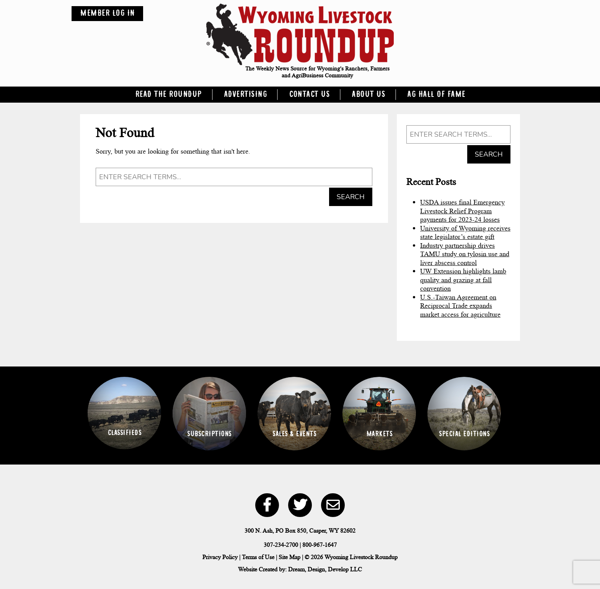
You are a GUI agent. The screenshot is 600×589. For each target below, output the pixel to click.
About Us (368, 94)
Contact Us (309, 94)
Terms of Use (258, 557)
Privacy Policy (220, 557)
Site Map (289, 557)
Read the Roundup (168, 94)
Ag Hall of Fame (436, 94)
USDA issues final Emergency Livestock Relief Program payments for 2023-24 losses (462, 211)
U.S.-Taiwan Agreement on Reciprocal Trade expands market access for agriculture (460, 306)
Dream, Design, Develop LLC (325, 569)
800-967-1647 (319, 545)
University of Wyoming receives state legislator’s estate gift (465, 233)
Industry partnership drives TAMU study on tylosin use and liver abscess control (464, 254)
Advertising (245, 94)
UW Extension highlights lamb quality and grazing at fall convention (463, 280)
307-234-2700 (281, 545)
